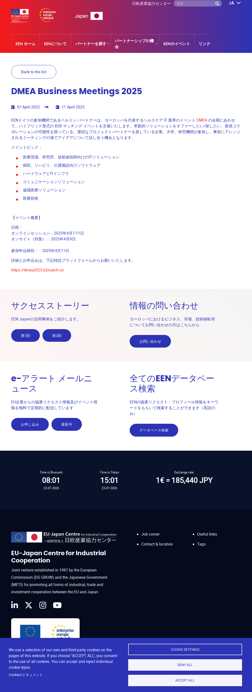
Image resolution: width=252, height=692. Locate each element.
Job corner (150, 529)
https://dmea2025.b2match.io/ (37, 269)
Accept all (185, 680)
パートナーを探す (90, 43)
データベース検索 (153, 427)
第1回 (25, 334)
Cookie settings (185, 648)
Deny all (185, 664)
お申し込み (30, 421)
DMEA (201, 119)
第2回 (57, 334)
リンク (204, 43)
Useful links (207, 529)
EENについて (55, 43)
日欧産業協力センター (151, 3)
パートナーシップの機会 (134, 43)
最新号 (67, 421)
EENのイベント (176, 43)
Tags (201, 539)
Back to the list (33, 71)
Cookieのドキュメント (26, 674)
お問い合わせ (150, 340)
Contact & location (157, 539)
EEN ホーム (25, 43)
